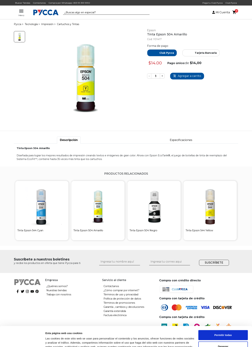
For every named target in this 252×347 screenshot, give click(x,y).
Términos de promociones (119, 302)
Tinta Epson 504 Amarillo (88, 230)
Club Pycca (231, 3)
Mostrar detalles (55, 340)
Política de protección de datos (122, 298)
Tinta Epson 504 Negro (143, 230)
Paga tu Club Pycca (212, 3)
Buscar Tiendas (22, 3)
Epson (151, 30)
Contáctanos (39, 3)
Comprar (187, 76)
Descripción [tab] (69, 140)
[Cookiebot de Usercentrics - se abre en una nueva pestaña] (22, 340)
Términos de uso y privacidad (121, 294)
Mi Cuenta (221, 12)
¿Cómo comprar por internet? (121, 290)
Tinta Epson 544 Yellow (199, 230)
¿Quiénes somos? (57, 286)
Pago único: (176, 63)
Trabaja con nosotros (58, 294)
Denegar (223, 326)
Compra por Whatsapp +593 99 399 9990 (69, 3)
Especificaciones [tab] (181, 140)
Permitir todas (223, 314)
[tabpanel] (126, 153)
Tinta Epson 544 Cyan (30, 230)
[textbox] (103, 13)
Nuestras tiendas (56, 290)
